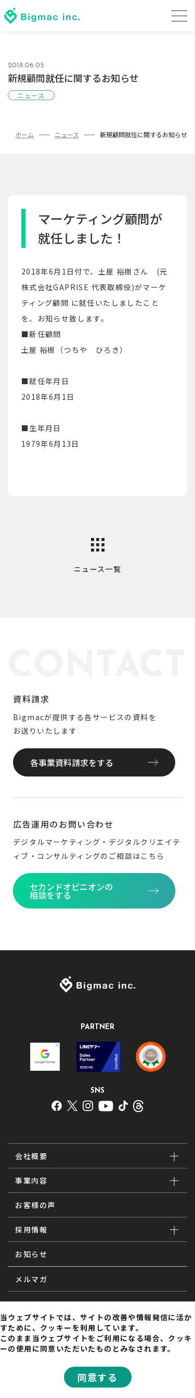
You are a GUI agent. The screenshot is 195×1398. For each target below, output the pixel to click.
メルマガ (31, 1279)
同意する (97, 1377)
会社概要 (31, 1156)
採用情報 (31, 1229)
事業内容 (31, 1180)
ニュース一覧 (97, 569)
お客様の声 (35, 1205)
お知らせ (31, 1254)
